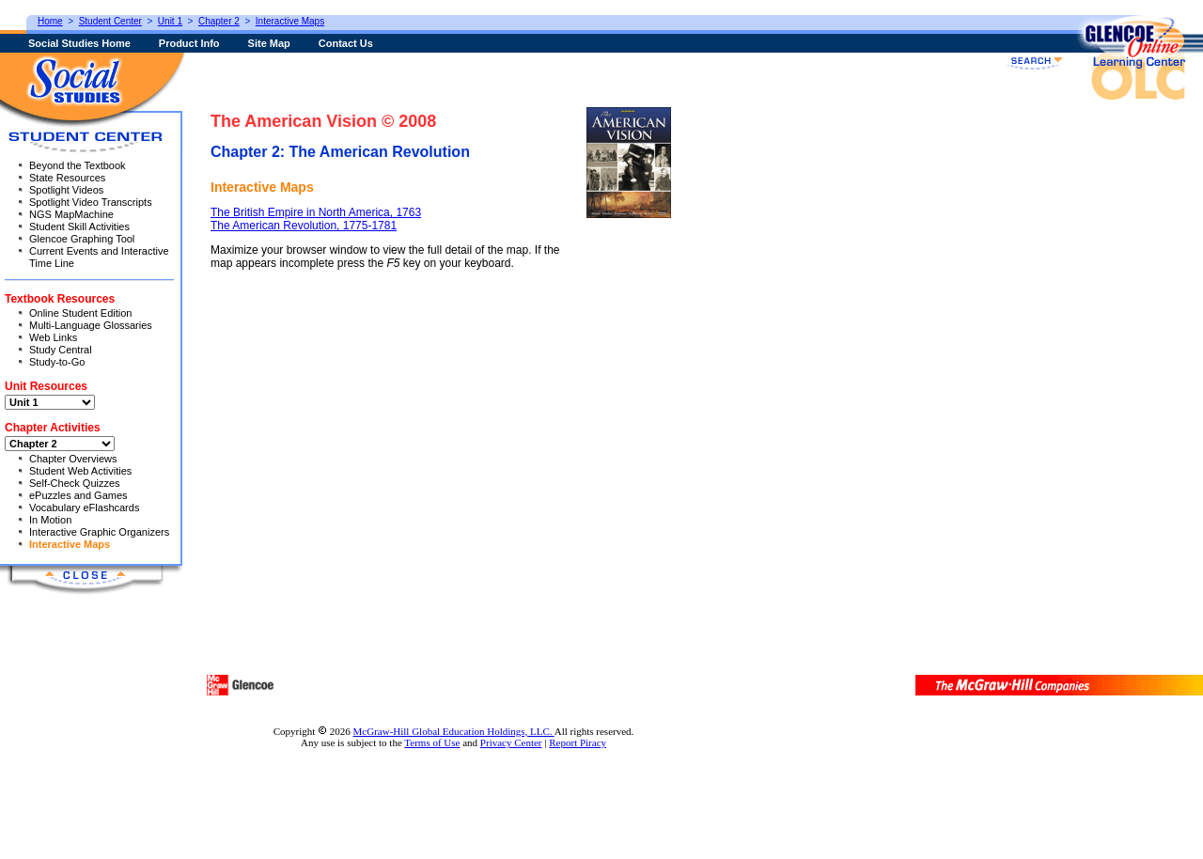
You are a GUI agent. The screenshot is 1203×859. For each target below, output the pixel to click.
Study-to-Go (57, 361)
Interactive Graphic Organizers (99, 532)
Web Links (53, 337)
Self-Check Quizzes (74, 483)
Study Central (60, 349)
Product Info (189, 43)
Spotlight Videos (66, 189)
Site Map (269, 43)
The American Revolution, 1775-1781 (304, 225)
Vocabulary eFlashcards (84, 507)
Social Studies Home (79, 43)
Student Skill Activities (79, 226)
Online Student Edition (80, 313)
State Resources (67, 177)
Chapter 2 (219, 21)
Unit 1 (170, 21)
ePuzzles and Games (78, 495)
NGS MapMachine (71, 214)
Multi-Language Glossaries (90, 325)
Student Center (110, 21)
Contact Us (346, 43)
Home (50, 21)
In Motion (50, 519)
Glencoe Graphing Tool (81, 238)
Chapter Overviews (73, 458)
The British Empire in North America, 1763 (316, 212)
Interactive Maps (69, 544)
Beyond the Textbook (77, 165)
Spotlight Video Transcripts (90, 202)
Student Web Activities (80, 470)
